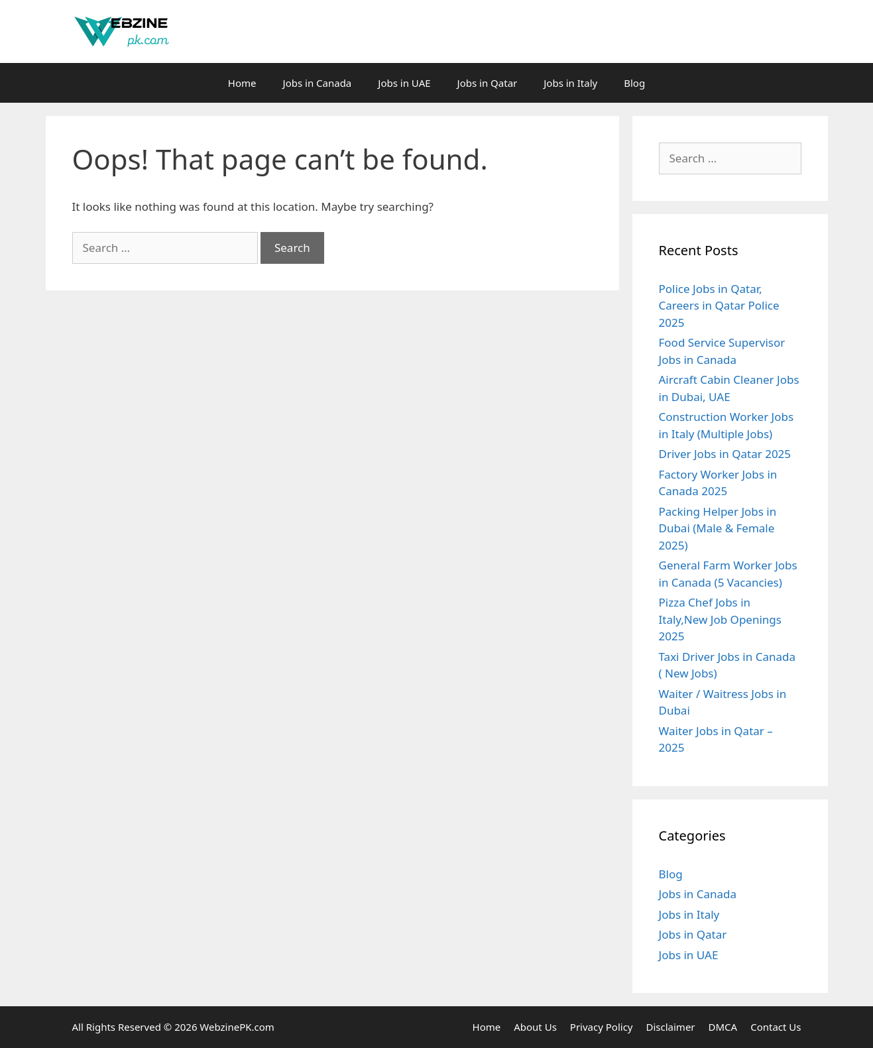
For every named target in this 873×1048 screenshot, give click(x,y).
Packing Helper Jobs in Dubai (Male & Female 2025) (718, 528)
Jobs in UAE (404, 82)
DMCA (723, 1026)
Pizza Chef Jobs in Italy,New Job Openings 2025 (720, 619)
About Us (535, 1026)
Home (242, 82)
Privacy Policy (601, 1026)
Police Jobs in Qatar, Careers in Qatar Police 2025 (719, 305)
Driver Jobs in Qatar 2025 (725, 453)
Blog (634, 82)
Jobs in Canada (317, 82)
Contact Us (775, 1026)
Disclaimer (670, 1026)
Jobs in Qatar (487, 82)
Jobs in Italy (570, 82)
